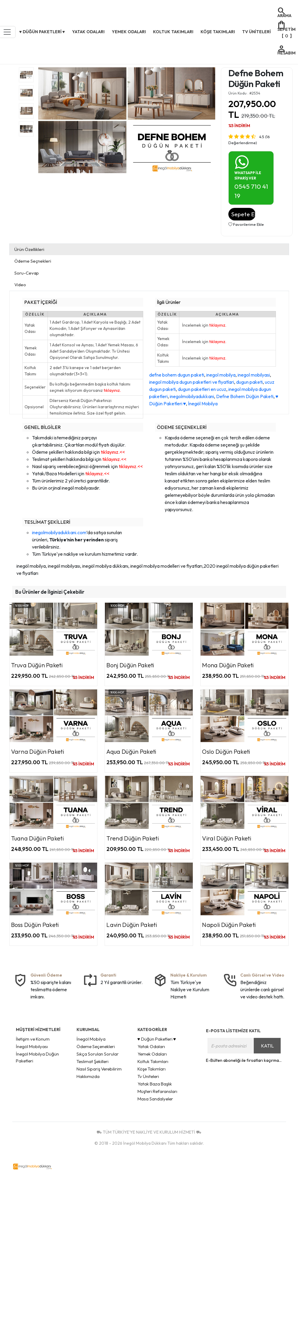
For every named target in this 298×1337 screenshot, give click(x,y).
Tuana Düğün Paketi (37, 838)
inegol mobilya (221, 375)
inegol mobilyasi (254, 375)
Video (20, 284)
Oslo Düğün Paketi (226, 751)
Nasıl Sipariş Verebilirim (99, 1069)
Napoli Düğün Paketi (229, 924)
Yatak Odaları (151, 1046)
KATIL (267, 1046)
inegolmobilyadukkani (192, 396)
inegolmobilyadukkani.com (59, 532)
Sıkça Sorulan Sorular (98, 1054)
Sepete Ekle (243, 214)
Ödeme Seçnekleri (32, 261)
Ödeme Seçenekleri (96, 1046)
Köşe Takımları (151, 1069)
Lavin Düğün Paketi (131, 924)
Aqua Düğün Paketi (131, 751)
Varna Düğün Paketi (37, 751)
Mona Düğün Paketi (227, 665)
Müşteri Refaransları (157, 1091)
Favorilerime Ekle (246, 224)
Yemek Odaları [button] (129, 31)
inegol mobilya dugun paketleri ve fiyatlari (191, 382)
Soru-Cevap (26, 273)
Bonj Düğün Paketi (130, 665)
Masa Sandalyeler (155, 1099)
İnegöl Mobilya (203, 403)
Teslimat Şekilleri (92, 1061)
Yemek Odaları (152, 1054)
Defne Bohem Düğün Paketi (244, 396)
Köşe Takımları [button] (218, 31)
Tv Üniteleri (148, 1076)
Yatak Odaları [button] (88, 31)
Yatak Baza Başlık (154, 1084)
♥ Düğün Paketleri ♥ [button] (42, 31)
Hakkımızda (88, 1076)
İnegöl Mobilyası (32, 1046)
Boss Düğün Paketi (35, 924)
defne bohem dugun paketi (176, 375)
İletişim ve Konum (33, 1039)
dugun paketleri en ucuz (202, 389)
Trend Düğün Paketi (132, 838)
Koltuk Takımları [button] (173, 31)
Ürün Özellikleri (29, 249)
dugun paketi (249, 382)
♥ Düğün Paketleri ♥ (156, 1039)
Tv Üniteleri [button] (256, 31)
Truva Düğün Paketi (36, 665)
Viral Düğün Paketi (226, 838)
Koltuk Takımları (152, 1061)
